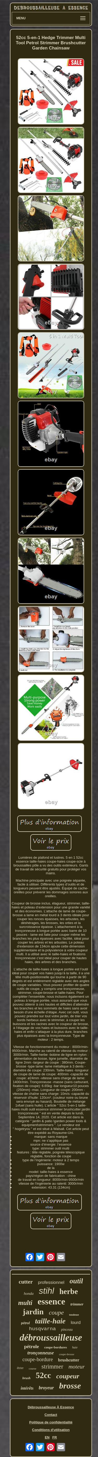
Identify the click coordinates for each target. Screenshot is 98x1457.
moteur (76, 1366)
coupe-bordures (55, 1347)
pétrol (25, 1323)
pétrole (31, 1346)
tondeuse (74, 1314)
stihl (46, 1291)
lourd (76, 1322)
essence (51, 1301)
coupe (56, 1312)
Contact (50, 1415)
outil (76, 1281)
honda (29, 1293)
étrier (20, 1368)
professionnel (51, 1282)
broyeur (46, 1387)
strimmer (52, 1366)
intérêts (27, 1388)
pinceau (67, 1330)
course (32, 1368)
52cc (43, 1375)
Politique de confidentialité (50, 1422)
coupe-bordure (37, 1359)
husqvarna (42, 1329)
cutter (26, 1282)
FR (54, 1437)
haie (75, 1347)
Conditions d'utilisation (51, 1430)
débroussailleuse (51, 1338)
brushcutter (68, 1360)
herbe (68, 1291)
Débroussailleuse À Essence (51, 1407)
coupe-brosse (66, 1354)
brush (26, 1378)
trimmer (76, 1304)
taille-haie (50, 1321)
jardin (33, 1311)
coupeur (67, 1376)
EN (47, 1437)
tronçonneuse (40, 1352)
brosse (70, 1385)
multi (25, 1302)
